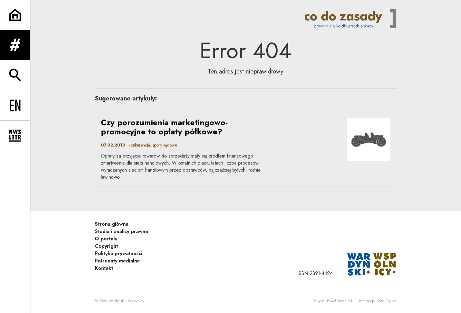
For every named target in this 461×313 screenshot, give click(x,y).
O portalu (106, 238)
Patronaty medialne (117, 260)
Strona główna (111, 224)
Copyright (106, 246)
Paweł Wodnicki (339, 301)
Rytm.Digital (386, 301)
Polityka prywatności (118, 253)
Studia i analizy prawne (121, 231)
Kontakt (104, 268)
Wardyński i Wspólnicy (126, 301)
